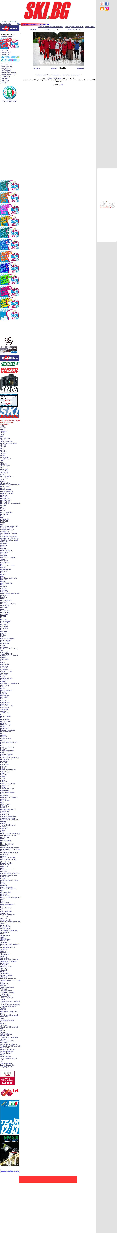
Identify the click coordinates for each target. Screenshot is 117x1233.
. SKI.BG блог (5, 77)
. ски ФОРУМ (5, 55)
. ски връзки (5, 81)
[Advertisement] (107, 52)
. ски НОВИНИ (6, 53)
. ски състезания (6, 67)
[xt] (62, 84)
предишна (33, 29)
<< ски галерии (90, 27)
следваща (70, 29)
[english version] (5, 24)
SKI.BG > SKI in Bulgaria (55, 78)
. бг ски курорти (6, 71)
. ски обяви (4, 63)
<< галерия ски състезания (74, 27)
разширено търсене (6, 36)
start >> (77, 29)
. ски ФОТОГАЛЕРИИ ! (8, 75)
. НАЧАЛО (4, 51)
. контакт (4, 83)
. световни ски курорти (8, 73)
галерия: (48, 29)
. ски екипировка (6, 65)
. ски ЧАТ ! (4, 79)
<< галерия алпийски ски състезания (50, 27)
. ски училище (5, 69)
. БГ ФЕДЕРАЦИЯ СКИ (8, 101)
